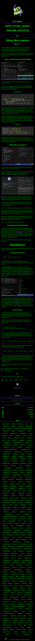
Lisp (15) (4, 521)
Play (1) (5, 565)
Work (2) (18, 629)
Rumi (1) (16, 585)
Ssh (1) (30, 597)
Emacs (3, 196)
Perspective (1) (6, 562)
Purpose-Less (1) (15, 574)
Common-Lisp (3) (7, 451)
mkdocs (16, 301)
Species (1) (5, 597)
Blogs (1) (25, 435)
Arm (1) (13, 431)
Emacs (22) (29, 472)
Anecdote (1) (17, 428)
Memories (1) (17, 530)
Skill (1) (30, 590)
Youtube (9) (26, 634)
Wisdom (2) (12, 629)
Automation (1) (23, 433)
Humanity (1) (29, 500)
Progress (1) (28, 569)
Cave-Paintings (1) (7, 444)
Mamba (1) (5, 525)
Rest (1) (30, 581)
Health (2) (12, 498)
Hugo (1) (22, 500)
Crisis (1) (23, 461)
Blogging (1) (18, 435)
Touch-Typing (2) (14, 618)
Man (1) (12, 525)
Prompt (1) (21, 571)
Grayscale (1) (6, 493)
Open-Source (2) (20, 546)
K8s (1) (29, 511)
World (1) (30, 629)
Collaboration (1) (25, 449)
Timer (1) (25, 615)
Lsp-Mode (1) (10, 523)
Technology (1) (6, 611)
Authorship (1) (13, 433)
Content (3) (29, 456)
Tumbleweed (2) (6, 620)
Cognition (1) (28, 447)
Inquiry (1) (15, 507)
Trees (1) (30, 618)
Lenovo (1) (13, 518)
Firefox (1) (5, 484)
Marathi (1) (29, 525)
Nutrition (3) (23, 544)
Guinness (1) (6, 495)
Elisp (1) (22, 472)
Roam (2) (31, 583)
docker (11, 240)
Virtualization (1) (7, 627)
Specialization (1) (27, 595)
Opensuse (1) (6, 548)
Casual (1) (28, 442)
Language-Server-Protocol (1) (10, 516)
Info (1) (30, 504)
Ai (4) (31, 424)
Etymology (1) (28, 477)
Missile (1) (22, 532)
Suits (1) (25, 601)
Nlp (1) (30, 539)
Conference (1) (6, 456)
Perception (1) (28, 558)
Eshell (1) (14, 477)
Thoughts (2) (13, 615)
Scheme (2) (14, 588)
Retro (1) (4, 583)
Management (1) (20, 525)
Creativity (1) (15, 461)
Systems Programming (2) (18, 606)
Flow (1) (24, 484)
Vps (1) (16, 627)
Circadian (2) (6, 447)
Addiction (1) (20, 424)
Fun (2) (5, 488)
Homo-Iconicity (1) (14, 500)
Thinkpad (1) (29, 613)
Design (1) (30, 463)
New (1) (11, 539)
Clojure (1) (19, 447)
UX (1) (31, 622)
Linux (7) (30, 518)
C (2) (8, 440)
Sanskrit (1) (6, 588)
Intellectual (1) (7, 509)
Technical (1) (28, 608)
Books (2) (10, 438)
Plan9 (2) (30, 562)
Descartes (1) (23, 463)
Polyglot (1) (28, 565)
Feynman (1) (28, 481)
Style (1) (19, 601)
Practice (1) (14, 567)
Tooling (18, 44)
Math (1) (21, 528)
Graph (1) (30, 491)
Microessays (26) (6, 532)
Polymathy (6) (6, 567)
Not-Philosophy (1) (6, 544)
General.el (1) (21, 488)
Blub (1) (30, 435)
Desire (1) (6, 465)
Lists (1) (20, 521)
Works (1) (24, 629)
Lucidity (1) (17, 523)
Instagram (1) (23, 507)
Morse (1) (23, 535)
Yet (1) (16, 634)
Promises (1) (13, 571)
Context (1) (6, 458)
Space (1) (19, 595)
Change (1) (15, 444)
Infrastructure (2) (6, 507)
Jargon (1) (29, 509)
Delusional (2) (15, 463)
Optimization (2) (28, 548)
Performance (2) (7, 560)
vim (9, 174)
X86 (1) (30, 632)
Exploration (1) (28, 479)
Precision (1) (22, 567)
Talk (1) (29, 606)
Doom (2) (15, 470)
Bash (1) (11, 435)
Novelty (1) (15, 544)
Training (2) (23, 618)
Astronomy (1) (21, 431)
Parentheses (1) (28, 555)
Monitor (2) (10, 535)
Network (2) (5, 539)
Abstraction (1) (6, 424)
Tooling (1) (5, 618)
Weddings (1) (5, 629)
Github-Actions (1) (6, 491)
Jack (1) (22, 509)
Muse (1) (14, 537)
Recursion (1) (5, 578)
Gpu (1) (24, 491)
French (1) (21, 486)
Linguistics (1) (22, 518)
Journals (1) (22, 511)
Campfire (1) (7, 442)
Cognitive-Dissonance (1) (11, 449)
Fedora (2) (20, 481)
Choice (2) (30, 444)
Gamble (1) (12, 488)
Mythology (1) (28, 537)
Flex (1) (18, 484)
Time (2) (19, 615)
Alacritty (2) (6, 426)
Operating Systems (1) (16, 548)
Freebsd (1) (5, 486)
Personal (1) (16, 560)
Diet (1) (20, 465)
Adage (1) (13, 424)
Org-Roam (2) (6, 553)
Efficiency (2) (6, 472)
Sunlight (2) (5, 604)
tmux (6, 379)
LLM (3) (25, 521)
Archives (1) (6, 431)
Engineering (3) (16, 475)
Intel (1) (30, 507)
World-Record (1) (7, 632)
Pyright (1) (23, 574)
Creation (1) (6, 461)
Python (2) (29, 574)
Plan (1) (23, 562)
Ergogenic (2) (6, 477)
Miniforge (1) (15, 532)
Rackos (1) (11, 576)
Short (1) (24, 590)
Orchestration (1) (6, 551)
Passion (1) (5, 558)
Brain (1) (23, 438)
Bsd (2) (3, 440)
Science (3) (22, 588)
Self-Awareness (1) (7, 590)
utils (26, 379)
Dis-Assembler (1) (8, 468)
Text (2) (30, 611)
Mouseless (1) (6, 537)
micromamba (19, 232)
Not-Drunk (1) (27, 541)
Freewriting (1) (13, 486)
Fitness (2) (12, 484)
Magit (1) (30, 523)
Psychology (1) (5, 574)
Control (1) (23, 458)
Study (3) (13, 601)
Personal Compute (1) (27, 560)
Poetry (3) (11, 565)
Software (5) (28, 592)
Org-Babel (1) (21, 551)
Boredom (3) (17, 438)
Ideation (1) (20, 502)
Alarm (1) (14, 426)
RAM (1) (17, 576)
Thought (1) (5, 615)
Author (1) (5, 433)
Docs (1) (28, 468)
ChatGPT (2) (23, 444)
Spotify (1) (23, 597)
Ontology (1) (11, 546)
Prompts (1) (29, 571)
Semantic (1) (17, 590)
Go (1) (19, 491)
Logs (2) (30, 521)
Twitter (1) (29, 620)
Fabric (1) (5, 481)
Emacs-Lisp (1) (7, 475)
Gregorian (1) (21, 493)
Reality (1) (30, 576)
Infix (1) (16, 504)
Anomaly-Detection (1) (27, 428)
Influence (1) (23, 504)
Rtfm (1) (11, 585)
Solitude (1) (6, 595)
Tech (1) (20, 608)
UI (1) (10, 622)
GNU (21, 379)
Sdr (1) (29, 588)
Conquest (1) (21, 456)
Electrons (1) (15, 472)
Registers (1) (29, 578)
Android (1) (9, 428)
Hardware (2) (5, 498)
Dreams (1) (21, 470)
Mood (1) (17, 535)
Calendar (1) (22, 440)
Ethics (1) (20, 477)
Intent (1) (15, 509)
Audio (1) (29, 431)
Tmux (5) (30, 615)
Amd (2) (3, 428)
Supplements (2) (21, 604)
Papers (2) (20, 555)
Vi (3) (14, 625)
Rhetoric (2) (24, 583)
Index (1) (5, 504)
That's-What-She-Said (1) (9, 613)
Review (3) (10, 583)
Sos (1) (12, 595)
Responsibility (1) (23, 581)
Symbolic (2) (30, 604)
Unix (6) (14, 622)
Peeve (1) (20, 558)
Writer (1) (16, 632)
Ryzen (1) (21, 585)
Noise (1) (6, 541)
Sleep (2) (12, 592)
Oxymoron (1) (5, 555)
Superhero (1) (13, 604)
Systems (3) (6, 606)
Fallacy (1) (12, 481)
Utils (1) (26, 622)
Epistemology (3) (27, 475)
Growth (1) (29, 493)
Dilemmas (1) (28, 465)
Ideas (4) (13, 502)
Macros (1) (24, 523)
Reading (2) (23, 576)
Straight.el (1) (5, 601)
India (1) (10, 504)
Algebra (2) (20, 426)
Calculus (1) (14, 440)
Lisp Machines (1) (12, 521)
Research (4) (14, 581)
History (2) (4, 500)
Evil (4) (3, 479)
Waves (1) (29, 627)
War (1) (22, 627)
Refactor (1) (13, 578)
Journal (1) (14, 511)
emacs (16, 379)
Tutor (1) (22, 620)
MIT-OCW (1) (29, 532)
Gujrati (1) (14, 495)
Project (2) (5, 571)
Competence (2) (17, 451)
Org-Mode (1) (29, 551)
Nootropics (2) (16, 541)
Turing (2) (15, 620)
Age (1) (26, 424)
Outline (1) (29, 553)
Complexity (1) (27, 451)
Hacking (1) (29, 495)
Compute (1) (15, 454)
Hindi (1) (31, 498)
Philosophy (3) (15, 562)
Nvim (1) (4, 546)
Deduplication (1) (6, 463)
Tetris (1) (23, 611)
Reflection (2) (21, 578)
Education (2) (29, 470)
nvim (11, 379)
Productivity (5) (7, 569)
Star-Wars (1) (16, 599)
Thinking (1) (20, 613)
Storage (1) (29, 599)
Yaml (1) (8, 634)
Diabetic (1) (13, 465)
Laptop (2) (22, 516)
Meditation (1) (7, 530)
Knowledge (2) (8, 514)
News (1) (17, 539)
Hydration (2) (6, 502)
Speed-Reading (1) (14, 597)
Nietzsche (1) (24, 539)
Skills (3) (5, 592)
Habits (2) (21, 495)
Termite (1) (15, 611)
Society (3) (19, 592)
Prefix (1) (30, 567)
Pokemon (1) (20, 565)
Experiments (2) (19, 479)
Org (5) (14, 551)
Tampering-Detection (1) (9, 608)
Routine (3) (4, 585)
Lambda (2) (27, 514)
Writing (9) (23, 632)
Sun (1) (30, 601)
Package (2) (13, 555)
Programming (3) (18, 569)
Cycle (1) (29, 461)
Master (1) (14, 528)
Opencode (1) (29, 546)
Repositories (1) (6, 581)
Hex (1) (17, 498)
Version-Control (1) (7, 625)
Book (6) (4, 438)
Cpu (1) (30, 458)
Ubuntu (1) (4, 622)
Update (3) (20, 622)
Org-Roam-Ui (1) (14, 553)
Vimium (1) (30, 625)
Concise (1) (22, 454)
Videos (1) (19, 625)
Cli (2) (13, 447)
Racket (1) (4, 576)
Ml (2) (4, 535)
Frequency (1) (29, 486)
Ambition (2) (29, 426)
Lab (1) (18, 514)
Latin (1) (30, 516)
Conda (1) (30, 454)
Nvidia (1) (30, 544)
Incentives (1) (29, 502)
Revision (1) (17, 583)
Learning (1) (6, 518)
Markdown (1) (6, 528)
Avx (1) (30, 433)
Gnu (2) (14, 491)
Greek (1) (13, 493)
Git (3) (29, 488)
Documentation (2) (6, 470)
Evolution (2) (10, 479)
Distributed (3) (19, 468)
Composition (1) (6, 454)
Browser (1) (30, 438)
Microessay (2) (27, 530)
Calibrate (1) (29, 440)
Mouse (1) (30, 535)
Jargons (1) (6, 511)
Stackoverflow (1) (6, 599)
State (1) (23, 599)
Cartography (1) (18, 442)
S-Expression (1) (29, 585)
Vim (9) (24, 625)
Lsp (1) (3, 523)
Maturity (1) (29, 528)
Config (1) (14, 456)
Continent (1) (14, 458)
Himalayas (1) (24, 498)
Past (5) (13, 558)
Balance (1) (5, 435)
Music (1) (20, 537)
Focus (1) (30, 484)
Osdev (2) (23, 553)
